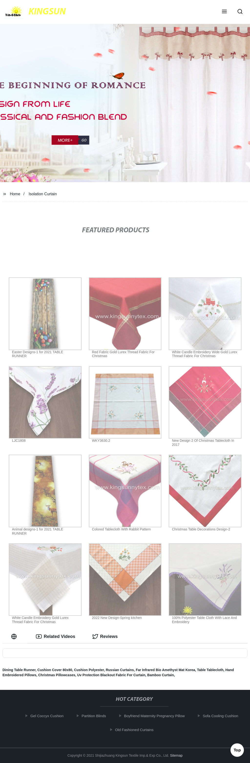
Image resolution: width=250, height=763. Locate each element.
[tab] (14, 636)
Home (15, 194)
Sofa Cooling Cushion (222, 716)
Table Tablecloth (210, 670)
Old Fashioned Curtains (136, 729)
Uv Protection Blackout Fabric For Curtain (111, 675)
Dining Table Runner (18, 670)
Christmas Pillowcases (56, 675)
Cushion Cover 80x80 (54, 670)
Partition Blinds (96, 716)
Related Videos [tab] (55, 636)
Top (237, 750)
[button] (224, 12)
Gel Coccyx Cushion (49, 716)
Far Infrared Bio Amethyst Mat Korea (165, 670)
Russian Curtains (120, 670)
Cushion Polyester (89, 670)
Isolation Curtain (43, 194)
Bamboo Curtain (160, 675)
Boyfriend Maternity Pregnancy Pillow (156, 716)
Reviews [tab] (105, 636)
